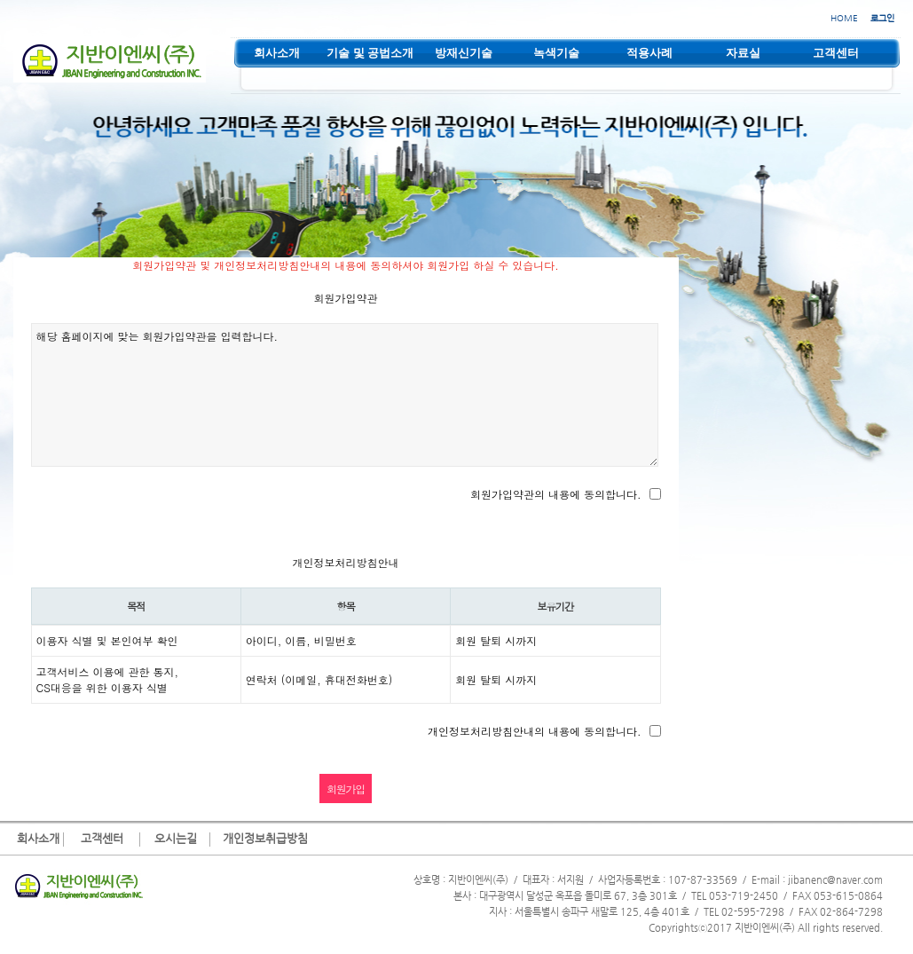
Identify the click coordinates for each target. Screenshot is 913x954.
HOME (844, 18)
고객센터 (102, 838)
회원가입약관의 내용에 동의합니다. (555, 493)
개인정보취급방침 (265, 838)
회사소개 (38, 838)
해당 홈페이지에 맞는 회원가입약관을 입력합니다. (345, 395)
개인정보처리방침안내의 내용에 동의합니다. (534, 730)
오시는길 (175, 838)
